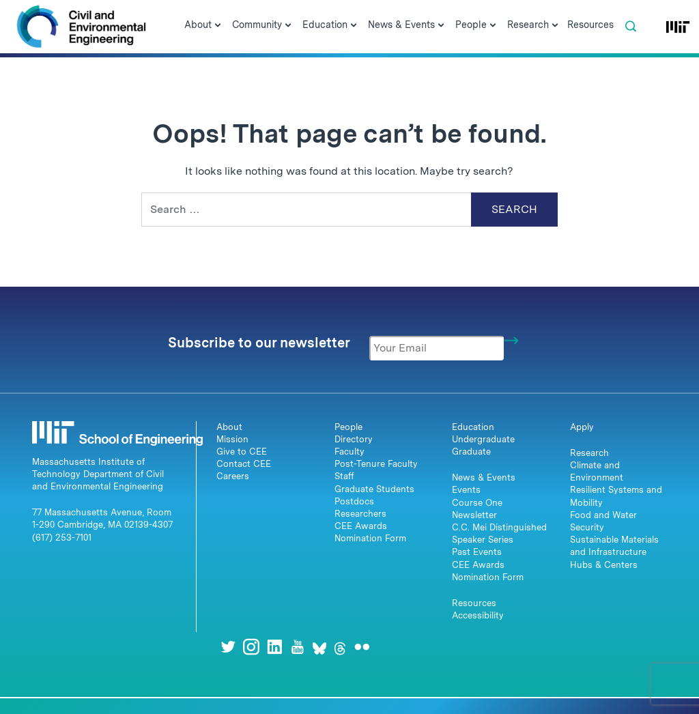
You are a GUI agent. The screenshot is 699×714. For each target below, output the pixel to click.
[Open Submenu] (218, 26)
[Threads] (340, 647)
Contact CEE (243, 464)
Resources (474, 603)
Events (466, 490)
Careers (232, 476)
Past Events (477, 552)
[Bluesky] (319, 647)
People (348, 427)
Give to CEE (241, 451)
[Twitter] (228, 647)
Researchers (360, 514)
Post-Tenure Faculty (376, 464)
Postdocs (354, 501)
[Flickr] (362, 647)
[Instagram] (251, 647)
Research (589, 453)
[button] (630, 26)
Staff (344, 476)
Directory (353, 439)
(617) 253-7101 (61, 537)
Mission (232, 439)
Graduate (471, 451)
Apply (582, 427)
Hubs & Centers (604, 565)
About (229, 427)
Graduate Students (374, 489)
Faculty (349, 451)
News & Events (483, 477)
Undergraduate (483, 439)
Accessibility (478, 615)
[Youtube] (297, 647)
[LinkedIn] (274, 647)
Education (473, 427)
